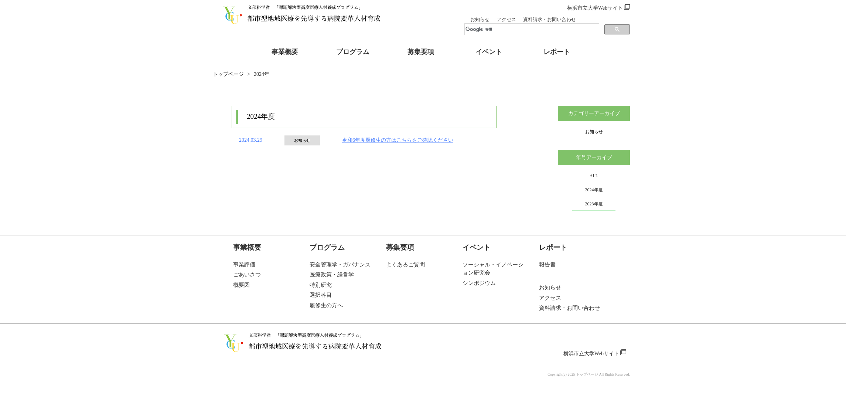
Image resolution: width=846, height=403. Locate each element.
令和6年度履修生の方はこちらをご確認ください (397, 140)
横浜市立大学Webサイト (598, 8)
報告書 (547, 265)
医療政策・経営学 (332, 275)
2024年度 (594, 189)
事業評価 (244, 265)
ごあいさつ (247, 275)
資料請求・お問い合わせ (549, 19)
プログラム (327, 247)
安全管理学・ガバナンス (340, 265)
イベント (477, 247)
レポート (553, 247)
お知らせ (479, 19)
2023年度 (594, 203)
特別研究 (321, 285)
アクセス (506, 19)
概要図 (241, 285)
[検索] (524, 29)
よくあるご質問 (405, 265)
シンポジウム (479, 283)
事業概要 (247, 247)
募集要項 (400, 247)
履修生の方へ (326, 305)
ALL (594, 175)
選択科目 (321, 295)
